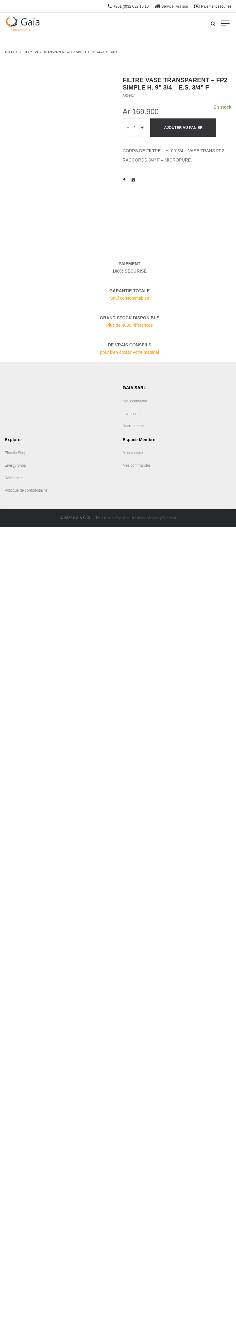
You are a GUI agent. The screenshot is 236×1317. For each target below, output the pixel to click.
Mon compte (133, 453)
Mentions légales (145, 518)
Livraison (130, 414)
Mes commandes (137, 465)
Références (14, 478)
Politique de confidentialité (26, 490)
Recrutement (133, 426)
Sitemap (169, 518)
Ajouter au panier (183, 128)
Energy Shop (15, 465)
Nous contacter (135, 401)
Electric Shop (15, 453)
